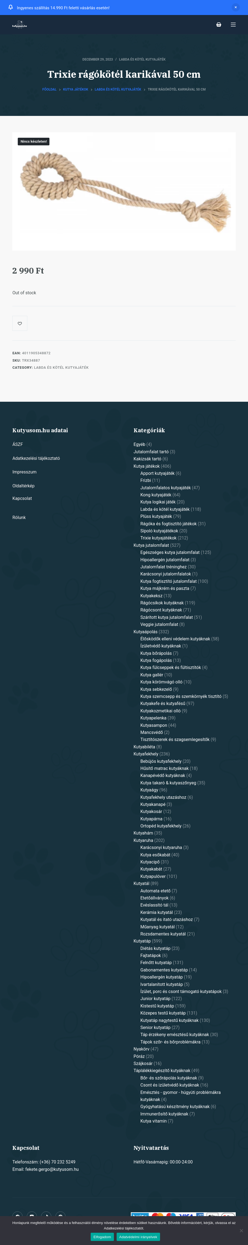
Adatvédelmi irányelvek (138, 1237)
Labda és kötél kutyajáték (142, 59)
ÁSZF (17, 444)
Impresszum (24, 472)
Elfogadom (102, 1237)
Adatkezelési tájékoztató (36, 458)
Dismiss (236, 7)
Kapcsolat (22, 498)
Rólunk (19, 517)
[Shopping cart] (218, 24)
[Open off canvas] (233, 24)
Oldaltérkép (23, 485)
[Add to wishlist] (19, 323)
